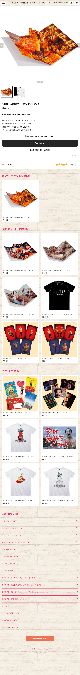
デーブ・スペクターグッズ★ (12, 535)
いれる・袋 (5, 606)
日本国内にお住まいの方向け (40, 150)
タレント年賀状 (7, 571)
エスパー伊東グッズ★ (10, 557)
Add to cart (40, 143)
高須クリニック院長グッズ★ (12, 528)
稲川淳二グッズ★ (8, 564)
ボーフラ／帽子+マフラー (11, 613)
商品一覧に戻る (40, 638)
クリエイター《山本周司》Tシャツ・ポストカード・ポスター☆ (23, 585)
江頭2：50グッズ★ (9, 521)
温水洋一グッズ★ (8, 549)
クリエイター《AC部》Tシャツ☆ (13, 599)
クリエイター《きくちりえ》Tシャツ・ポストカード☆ (20, 592)
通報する (75, 156)
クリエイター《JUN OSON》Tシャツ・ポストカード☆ (21, 578)
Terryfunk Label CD (10, 627)
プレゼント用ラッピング (10, 620)
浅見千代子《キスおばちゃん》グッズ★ (16, 542)
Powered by (40, 653)
